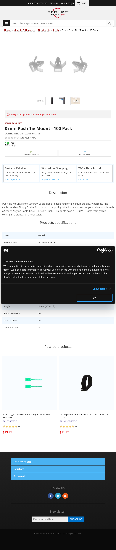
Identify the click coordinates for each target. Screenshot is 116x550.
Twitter (58, 496)
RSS (65, 496)
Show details (100, 288)
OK (94, 298)
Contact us (83, 179)
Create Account (37, 3)
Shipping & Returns (13, 179)
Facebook (51, 496)
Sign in (54, 3)
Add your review (28, 137)
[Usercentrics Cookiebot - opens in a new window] (99, 250)
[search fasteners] (109, 23)
